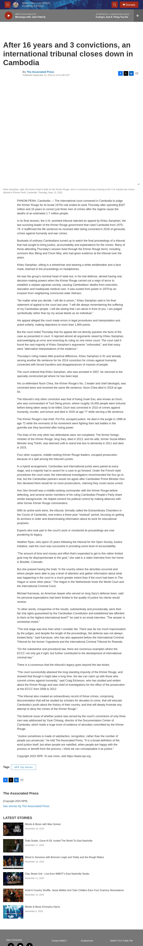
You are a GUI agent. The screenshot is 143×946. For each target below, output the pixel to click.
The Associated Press (40, 71)
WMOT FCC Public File (121, 941)
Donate (130, 4)
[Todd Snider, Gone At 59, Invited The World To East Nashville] (13, 845)
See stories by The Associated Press (26, 806)
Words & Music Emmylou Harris (42, 906)
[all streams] (138, 15)
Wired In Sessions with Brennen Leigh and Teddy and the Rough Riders (64, 857)
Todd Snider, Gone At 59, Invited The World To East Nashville (58, 840)
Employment (87, 941)
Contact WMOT (59, 941)
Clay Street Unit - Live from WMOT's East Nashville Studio (57, 873)
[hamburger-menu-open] (8, 5)
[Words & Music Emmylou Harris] (13, 912)
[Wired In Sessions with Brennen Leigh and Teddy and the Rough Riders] (13, 862)
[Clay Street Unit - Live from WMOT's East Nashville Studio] (13, 879)
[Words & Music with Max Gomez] (13, 829)
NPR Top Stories (23, 767)
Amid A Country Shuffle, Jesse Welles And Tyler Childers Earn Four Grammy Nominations (74, 890)
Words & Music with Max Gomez (43, 824)
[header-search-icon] (115, 5)
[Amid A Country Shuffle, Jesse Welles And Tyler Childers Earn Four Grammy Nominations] (13, 895)
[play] (8, 15)
